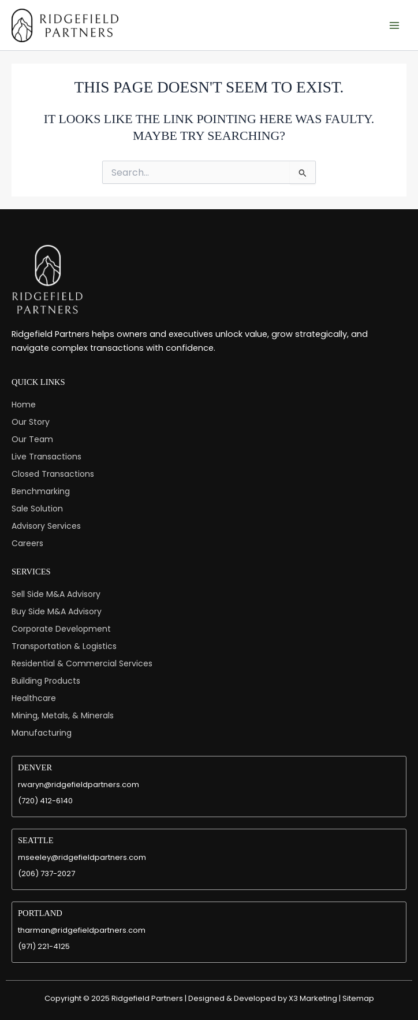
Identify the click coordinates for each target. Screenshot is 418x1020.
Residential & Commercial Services (82, 663)
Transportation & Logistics (64, 646)
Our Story (31, 422)
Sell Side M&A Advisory (56, 594)
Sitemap (358, 998)
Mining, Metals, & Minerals (63, 715)
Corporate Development (61, 629)
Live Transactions (46, 456)
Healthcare (34, 698)
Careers (27, 543)
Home (24, 404)
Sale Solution (37, 508)
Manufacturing (42, 733)
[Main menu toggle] (394, 25)
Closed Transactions (53, 474)
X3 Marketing (313, 998)
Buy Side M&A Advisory (57, 611)
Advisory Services (46, 526)
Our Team (32, 439)
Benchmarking (41, 491)
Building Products (46, 681)
